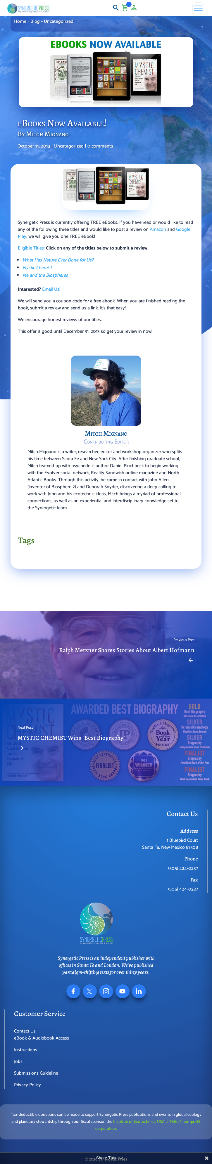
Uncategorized (58, 21)
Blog (35, 21)
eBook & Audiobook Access (41, 1038)
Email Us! (51, 289)
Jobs (18, 1062)
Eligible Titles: (31, 248)
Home (20, 21)
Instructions (25, 1050)
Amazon (158, 229)
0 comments (100, 146)
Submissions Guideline (36, 1073)
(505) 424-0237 (183, 868)
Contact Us (25, 1031)
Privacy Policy (27, 1085)
